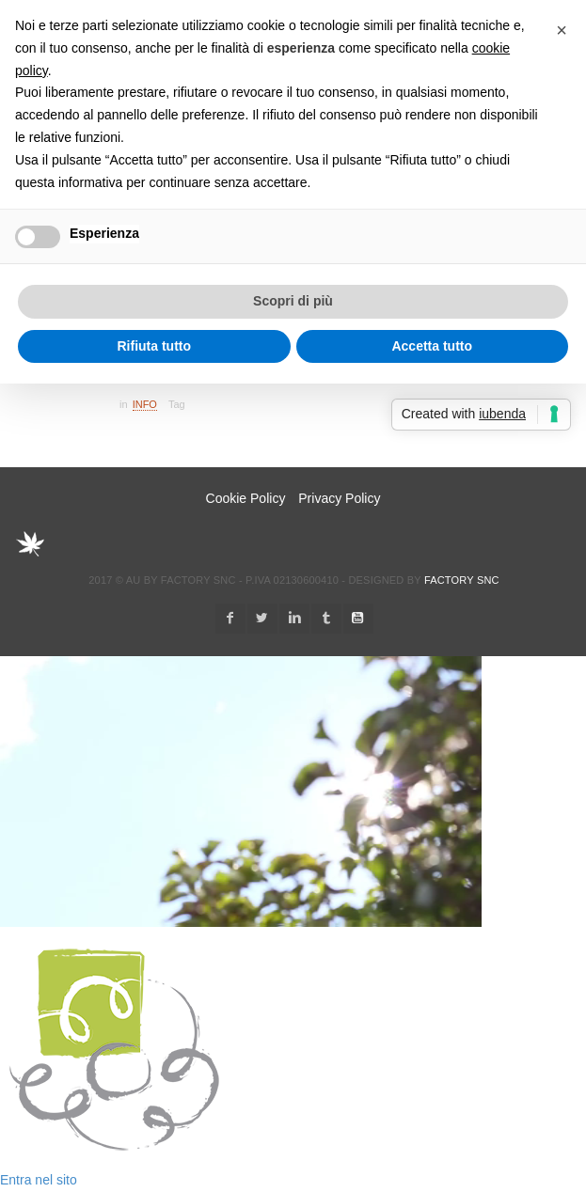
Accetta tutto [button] (431, 345)
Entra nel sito (38, 1179)
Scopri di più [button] (293, 300)
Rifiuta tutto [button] (154, 345)
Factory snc (461, 580)
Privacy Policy (339, 498)
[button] (561, 30)
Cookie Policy (246, 498)
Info (145, 404)
